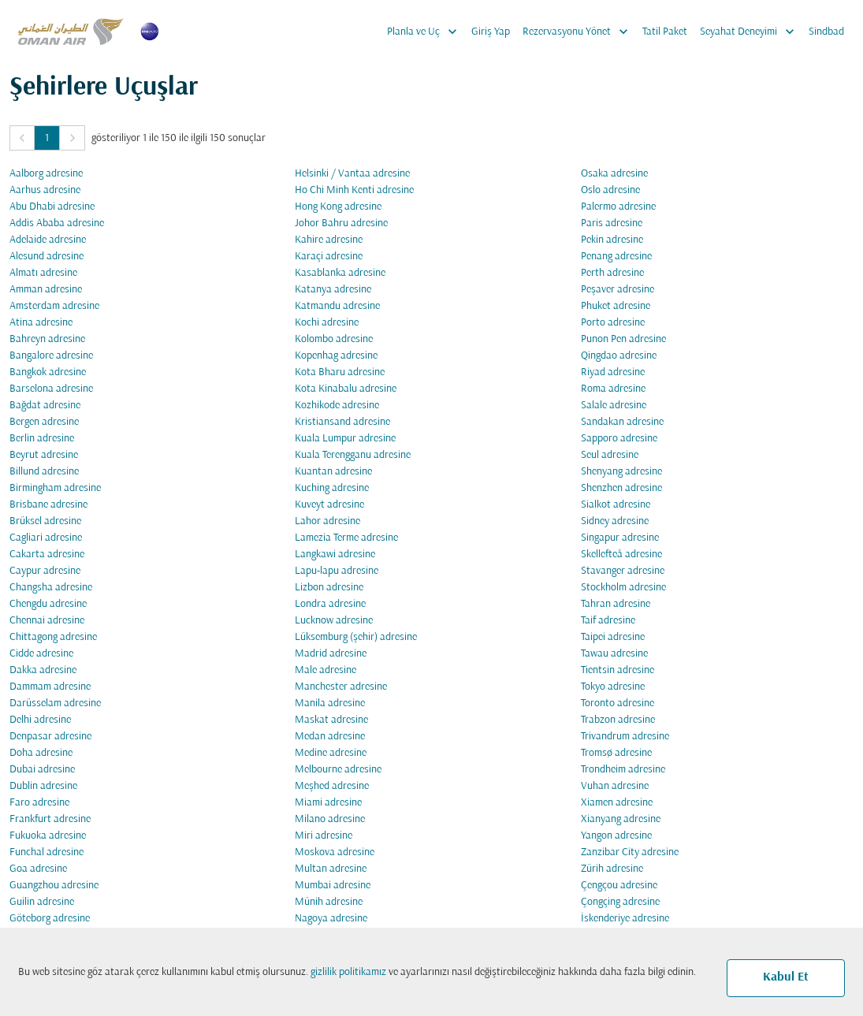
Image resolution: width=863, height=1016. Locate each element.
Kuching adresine (332, 488)
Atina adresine (41, 323)
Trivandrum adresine (625, 736)
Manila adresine (330, 703)
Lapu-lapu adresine (336, 571)
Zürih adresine (612, 869)
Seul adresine (609, 455)
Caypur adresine (44, 571)
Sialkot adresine (615, 505)
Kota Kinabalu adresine (345, 389)
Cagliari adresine (45, 538)
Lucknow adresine (334, 621)
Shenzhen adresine (621, 488)
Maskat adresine (331, 720)
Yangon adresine (616, 836)
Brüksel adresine (45, 521)
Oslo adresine (610, 190)
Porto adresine (613, 323)
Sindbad (826, 32)
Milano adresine (330, 819)
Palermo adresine (618, 207)
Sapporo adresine (619, 439)
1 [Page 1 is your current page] (47, 138)
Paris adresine (611, 223)
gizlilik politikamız (348, 972)
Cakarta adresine (46, 554)
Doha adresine (41, 753)
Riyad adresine (613, 372)
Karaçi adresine (329, 256)
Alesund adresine (46, 256)
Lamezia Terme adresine (346, 538)
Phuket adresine (615, 306)
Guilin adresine (41, 902)
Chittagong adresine (53, 637)
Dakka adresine (42, 670)
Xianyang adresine (620, 819)
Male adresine (325, 670)
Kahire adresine (329, 240)
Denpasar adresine (50, 736)
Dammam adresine (50, 687)
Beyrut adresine (43, 455)
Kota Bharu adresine (340, 372)
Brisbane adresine (48, 505)
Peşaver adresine (617, 290)
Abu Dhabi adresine (52, 207)
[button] (22, 138)
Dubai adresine (42, 770)
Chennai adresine (46, 621)
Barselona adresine (51, 389)
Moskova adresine (334, 852)
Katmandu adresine (337, 306)
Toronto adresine (617, 703)
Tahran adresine (615, 604)
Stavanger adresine (622, 571)
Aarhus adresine (44, 190)
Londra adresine (330, 604)
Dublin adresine (43, 786)
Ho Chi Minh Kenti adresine (354, 190)
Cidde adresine (41, 654)
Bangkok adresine (47, 372)
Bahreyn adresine (47, 339)
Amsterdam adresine (54, 306)
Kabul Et (786, 977)
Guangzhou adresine (54, 885)
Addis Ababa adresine (56, 223)
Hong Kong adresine (338, 207)
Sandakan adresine (622, 422)
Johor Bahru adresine (341, 223)
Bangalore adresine (51, 356)
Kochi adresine (327, 323)
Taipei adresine (613, 637)
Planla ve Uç (426, 31)
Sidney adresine (615, 521)
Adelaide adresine (47, 240)
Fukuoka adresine (47, 836)
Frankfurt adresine (50, 819)
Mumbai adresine (332, 885)
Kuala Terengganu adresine (353, 455)
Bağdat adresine (44, 405)
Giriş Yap (490, 32)
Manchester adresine (341, 687)
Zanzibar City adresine (630, 852)
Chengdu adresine (48, 604)
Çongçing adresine (620, 902)
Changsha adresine (50, 588)
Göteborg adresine (49, 919)
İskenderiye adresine (625, 919)
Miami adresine (328, 803)
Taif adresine (608, 621)
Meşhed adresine (332, 786)
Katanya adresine (333, 290)
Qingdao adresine (619, 356)
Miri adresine (323, 836)
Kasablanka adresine (340, 273)
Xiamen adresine (617, 803)
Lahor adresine (327, 521)
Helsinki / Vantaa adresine (352, 174)
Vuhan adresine (615, 786)
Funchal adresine (46, 852)
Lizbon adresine (329, 588)
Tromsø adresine (616, 753)
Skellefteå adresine (621, 554)
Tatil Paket (664, 32)
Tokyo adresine (613, 687)
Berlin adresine (41, 439)
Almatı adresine (43, 273)
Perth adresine (612, 273)
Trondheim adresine (623, 770)
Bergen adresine (44, 422)
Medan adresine (330, 736)
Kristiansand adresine (342, 422)
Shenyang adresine (621, 472)
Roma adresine (613, 389)
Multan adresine (330, 869)
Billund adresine (44, 472)
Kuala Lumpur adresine (345, 439)
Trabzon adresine (618, 720)
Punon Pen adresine (623, 339)
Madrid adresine (330, 654)
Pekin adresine (612, 240)
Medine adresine (330, 753)
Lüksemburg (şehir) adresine (356, 637)
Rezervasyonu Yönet (579, 31)
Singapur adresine (620, 538)
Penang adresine (616, 256)
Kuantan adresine (333, 472)
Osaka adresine (614, 174)
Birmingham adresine (55, 488)
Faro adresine (39, 803)
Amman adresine (45, 290)
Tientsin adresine (617, 670)
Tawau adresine (614, 654)
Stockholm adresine (623, 588)
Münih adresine (329, 902)
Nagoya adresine (331, 919)
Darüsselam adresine (55, 703)
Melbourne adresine (338, 770)
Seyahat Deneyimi (751, 31)
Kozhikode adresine (337, 405)
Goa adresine (38, 869)
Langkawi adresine (335, 554)
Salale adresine (613, 405)
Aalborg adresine (46, 174)
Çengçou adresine (619, 885)
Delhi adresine (40, 720)
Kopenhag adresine (336, 356)
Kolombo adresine (334, 339)
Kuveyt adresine (329, 505)
